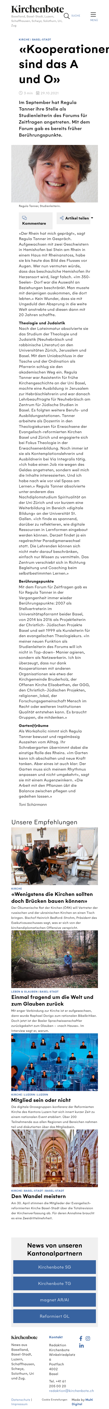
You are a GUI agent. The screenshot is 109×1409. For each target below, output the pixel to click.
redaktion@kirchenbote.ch (71, 1391)
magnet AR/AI (54, 1300)
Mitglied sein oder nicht (41, 1100)
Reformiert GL (55, 1316)
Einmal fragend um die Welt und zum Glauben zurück (52, 1000)
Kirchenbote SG (54, 1267)
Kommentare (34, 221)
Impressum (19, 1404)
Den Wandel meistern (38, 1196)
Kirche (24, 39)
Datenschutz (20, 1400)
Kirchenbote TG (54, 1283)
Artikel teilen (75, 218)
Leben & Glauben (24, 991)
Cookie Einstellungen (54, 1399)
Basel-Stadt (41, 39)
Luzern (29, 1094)
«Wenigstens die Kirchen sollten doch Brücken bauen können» (52, 897)
